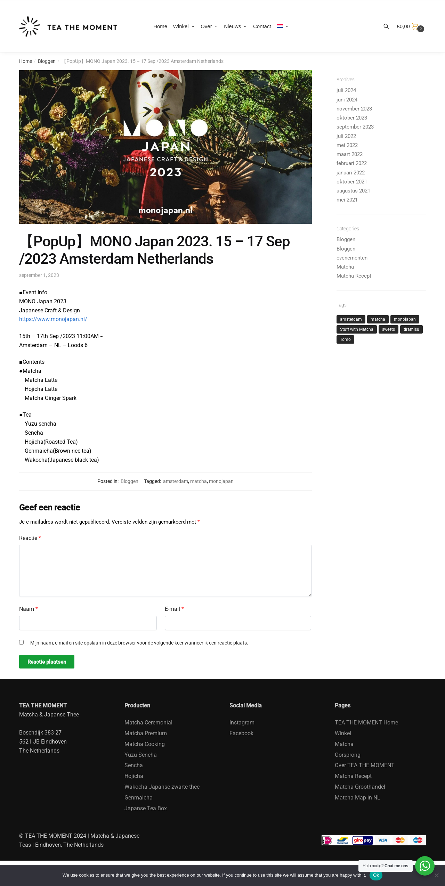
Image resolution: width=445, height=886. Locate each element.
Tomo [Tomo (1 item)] (345, 339)
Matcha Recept (354, 276)
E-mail (174, 609)
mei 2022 (347, 145)
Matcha (345, 267)
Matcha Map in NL (357, 797)
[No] (436, 875)
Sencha (133, 765)
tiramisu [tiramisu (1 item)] (411, 329)
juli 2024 (346, 90)
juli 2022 (346, 136)
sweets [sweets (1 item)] (388, 329)
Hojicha (133, 776)
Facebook (241, 733)
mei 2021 (347, 200)
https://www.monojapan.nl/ (53, 319)
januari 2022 (351, 173)
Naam (28, 609)
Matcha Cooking (144, 744)
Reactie (30, 538)
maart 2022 (350, 154)
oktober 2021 (352, 182)
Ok (376, 875)
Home (25, 61)
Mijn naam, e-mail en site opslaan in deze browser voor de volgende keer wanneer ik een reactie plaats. (139, 643)
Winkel (343, 733)
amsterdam (175, 481)
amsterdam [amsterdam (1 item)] (351, 319)
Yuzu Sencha (140, 755)
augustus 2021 (353, 191)
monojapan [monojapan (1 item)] (405, 319)
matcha (198, 481)
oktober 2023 (352, 118)
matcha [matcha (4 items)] (378, 319)
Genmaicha (138, 797)
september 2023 (355, 127)
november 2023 (354, 109)
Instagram (241, 722)
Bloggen (47, 61)
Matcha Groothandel (360, 787)
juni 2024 (347, 100)
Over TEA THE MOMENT (365, 765)
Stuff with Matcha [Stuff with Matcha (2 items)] (356, 329)
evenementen (352, 258)
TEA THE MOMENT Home (366, 722)
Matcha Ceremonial (148, 722)
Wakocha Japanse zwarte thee (162, 787)
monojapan (221, 481)
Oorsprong (348, 755)
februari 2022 (352, 163)
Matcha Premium (145, 733)
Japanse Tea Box (145, 808)
